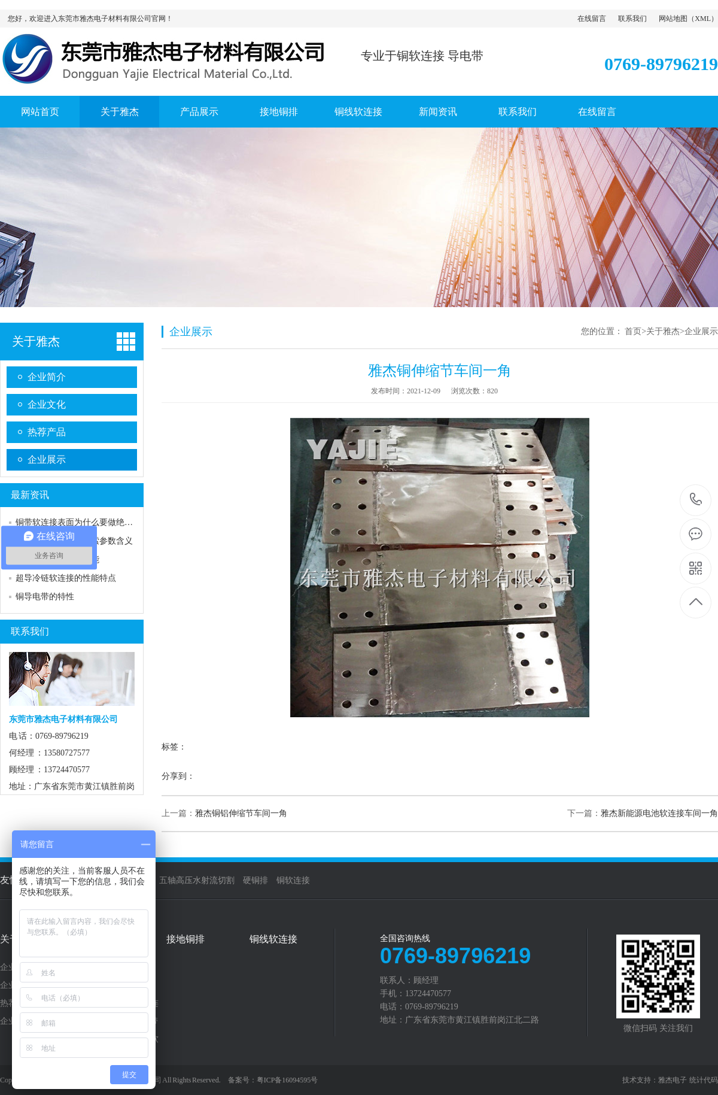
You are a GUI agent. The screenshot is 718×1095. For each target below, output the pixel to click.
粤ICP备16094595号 (287, 1080)
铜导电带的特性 (45, 596)
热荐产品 (47, 432)
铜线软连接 (358, 112)
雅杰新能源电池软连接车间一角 (659, 813)
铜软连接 (293, 880)
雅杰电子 (672, 1080)
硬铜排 (255, 880)
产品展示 (199, 112)
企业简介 (47, 377)
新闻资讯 (438, 112)
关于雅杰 (120, 112)
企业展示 (47, 459)
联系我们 (632, 18)
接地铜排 (279, 112)
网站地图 (673, 18)
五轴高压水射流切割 (197, 880)
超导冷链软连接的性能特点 (66, 578)
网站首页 (40, 112)
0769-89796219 (696, 500)
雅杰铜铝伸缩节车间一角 (241, 813)
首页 (633, 331)
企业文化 (47, 404)
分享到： (178, 776)
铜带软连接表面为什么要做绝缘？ (78, 522)
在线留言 (591, 18)
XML (703, 18)
